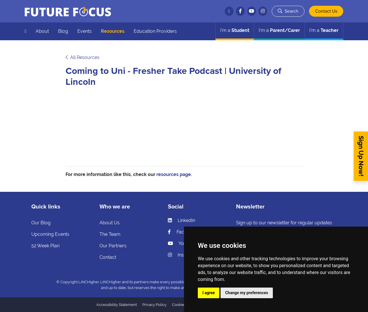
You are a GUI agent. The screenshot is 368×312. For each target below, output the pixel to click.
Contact (107, 257)
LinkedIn (181, 220)
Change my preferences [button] (246, 292)
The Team (109, 234)
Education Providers (155, 31)
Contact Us (326, 11)
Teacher (323, 30)
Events (84, 31)
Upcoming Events (50, 234)
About (42, 31)
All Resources (84, 57)
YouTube (182, 243)
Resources (112, 31)
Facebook (183, 232)
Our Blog (41, 222)
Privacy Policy (154, 305)
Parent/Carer (279, 30)
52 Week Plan (45, 245)
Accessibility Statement (116, 305)
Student (234, 30)
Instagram (183, 255)
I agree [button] (208, 292)
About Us (109, 222)
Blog (63, 31)
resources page (173, 174)
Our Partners (112, 245)
